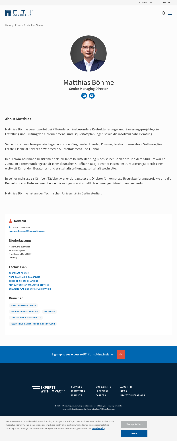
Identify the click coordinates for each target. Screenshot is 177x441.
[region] (88, 428)
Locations (102, 391)
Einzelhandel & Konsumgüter (26, 318)
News (123, 391)
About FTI (126, 387)
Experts (18, 25)
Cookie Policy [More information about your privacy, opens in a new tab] (98, 428)
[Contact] (84, 96)
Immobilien (49, 311)
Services (76, 387)
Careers (101, 395)
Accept (134, 433)
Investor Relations (132, 395)
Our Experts (103, 387)
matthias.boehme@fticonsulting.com (27, 231)
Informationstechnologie (24, 311)
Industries (78, 391)
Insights (76, 395)
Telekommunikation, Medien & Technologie (33, 324)
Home (8, 25)
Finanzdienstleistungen (23, 305)
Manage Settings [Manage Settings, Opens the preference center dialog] (134, 424)
